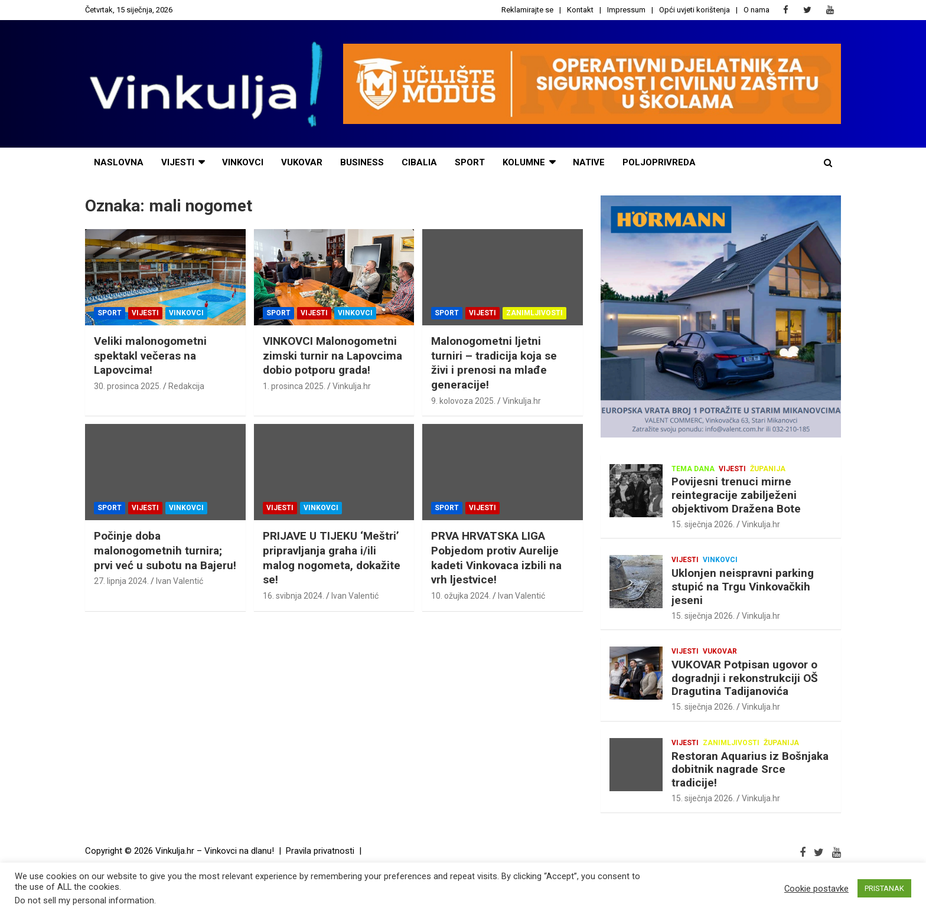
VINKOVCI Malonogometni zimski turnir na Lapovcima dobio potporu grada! (332, 355)
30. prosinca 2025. (127, 386)
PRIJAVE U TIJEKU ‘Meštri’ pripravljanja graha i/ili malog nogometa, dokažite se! (331, 557)
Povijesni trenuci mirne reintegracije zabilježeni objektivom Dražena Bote (736, 495)
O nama (757, 9)
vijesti (177, 162)
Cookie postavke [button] (816, 888)
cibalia (419, 162)
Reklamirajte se (527, 9)
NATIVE (589, 162)
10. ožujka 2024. (461, 595)
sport (470, 162)
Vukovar (301, 162)
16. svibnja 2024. (293, 595)
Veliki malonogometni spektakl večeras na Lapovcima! (150, 355)
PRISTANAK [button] (884, 888)
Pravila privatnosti (320, 851)
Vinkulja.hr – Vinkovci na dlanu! (214, 851)
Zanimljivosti (534, 313)
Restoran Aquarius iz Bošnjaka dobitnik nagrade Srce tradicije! (750, 769)
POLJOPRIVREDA (659, 162)
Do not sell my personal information (84, 900)
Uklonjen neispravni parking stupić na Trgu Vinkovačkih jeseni (742, 586)
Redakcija (186, 386)
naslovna (119, 162)
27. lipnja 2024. (121, 581)
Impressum (626, 9)
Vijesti (145, 313)
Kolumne (524, 162)
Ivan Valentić (179, 581)
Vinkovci (242, 162)
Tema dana (693, 469)
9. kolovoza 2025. (463, 401)
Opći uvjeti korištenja (694, 9)
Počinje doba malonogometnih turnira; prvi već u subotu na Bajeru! (165, 550)
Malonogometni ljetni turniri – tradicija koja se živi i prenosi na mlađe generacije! (494, 362)
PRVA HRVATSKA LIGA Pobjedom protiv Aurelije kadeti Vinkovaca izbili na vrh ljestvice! (496, 557)
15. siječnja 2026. (703, 524)
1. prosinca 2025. (294, 386)
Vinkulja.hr (351, 386)
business (362, 162)
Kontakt (580, 9)
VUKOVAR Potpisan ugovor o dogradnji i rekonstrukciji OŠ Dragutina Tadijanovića (744, 678)
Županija (767, 469)
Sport (109, 313)
